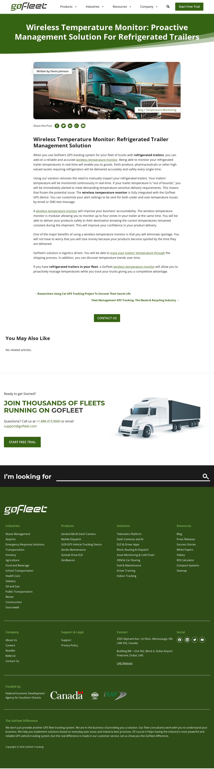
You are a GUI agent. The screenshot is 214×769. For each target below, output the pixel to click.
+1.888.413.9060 (48, 421)
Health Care (13, 576)
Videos (181, 555)
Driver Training (126, 571)
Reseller (10, 651)
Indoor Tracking (126, 576)
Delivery (11, 582)
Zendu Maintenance (73, 550)
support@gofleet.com (20, 426)
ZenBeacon (68, 561)
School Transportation (19, 571)
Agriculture (12, 561)
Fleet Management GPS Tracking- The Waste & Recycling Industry (133, 300)
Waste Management (18, 534)
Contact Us (107, 318)
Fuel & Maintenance (129, 566)
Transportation (15, 550)
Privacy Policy (69, 646)
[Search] (206, 477)
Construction (14, 603)
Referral (10, 656)
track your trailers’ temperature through (137, 253)
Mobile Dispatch (71, 540)
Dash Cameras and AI (130, 540)
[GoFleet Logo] (31, 6)
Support (66, 641)
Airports (11, 540)
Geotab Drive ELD (72, 555)
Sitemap (182, 571)
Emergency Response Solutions (25, 545)
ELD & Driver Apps (128, 545)
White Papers (185, 550)
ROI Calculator (185, 561)
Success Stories (186, 545)
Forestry (11, 555)
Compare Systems (188, 566)
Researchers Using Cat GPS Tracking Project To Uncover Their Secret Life (84, 293)
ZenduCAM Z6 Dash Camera (78, 534)
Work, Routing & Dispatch (133, 550)
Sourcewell (12, 608)
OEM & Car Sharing (128, 561)
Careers (10, 646)
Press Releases (186, 540)
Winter (10, 597)
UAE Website (125, 664)
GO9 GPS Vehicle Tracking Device (81, 545)
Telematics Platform (129, 534)
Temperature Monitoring (161, 110)
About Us (11, 641)
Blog (140, 110)
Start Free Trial (189, 7)
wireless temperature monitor (96, 160)
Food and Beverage (17, 566)
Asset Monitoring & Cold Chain (135, 555)
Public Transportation (19, 592)
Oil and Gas (13, 587)
